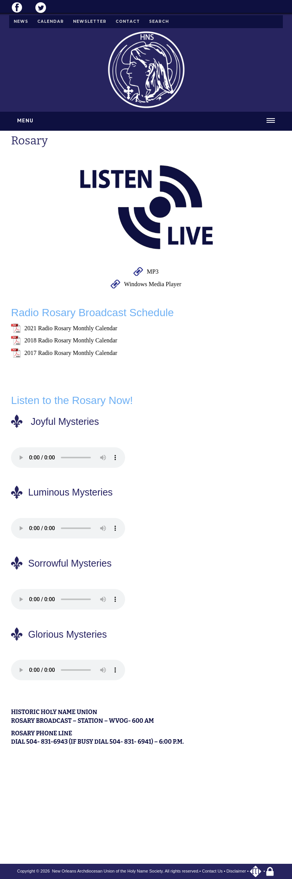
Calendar (50, 21)
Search (159, 21)
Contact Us (212, 871)
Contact (128, 21)
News (21, 21)
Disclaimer (236, 871)
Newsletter (89, 21)
